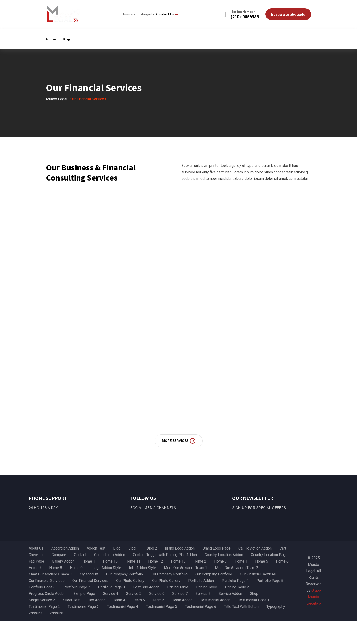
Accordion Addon (65, 548)
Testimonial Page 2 (44, 606)
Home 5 (261, 561)
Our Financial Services (258, 574)
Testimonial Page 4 (122, 606)
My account (89, 574)
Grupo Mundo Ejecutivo (313, 597)
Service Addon (230, 593)
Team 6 (158, 600)
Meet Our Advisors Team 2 (236, 568)
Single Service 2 (42, 600)
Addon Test (96, 548)
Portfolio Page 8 (111, 587)
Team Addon (182, 600)
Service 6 (156, 593)
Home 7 (35, 568)
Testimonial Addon (215, 600)
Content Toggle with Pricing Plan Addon (165, 555)
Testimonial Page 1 (253, 600)
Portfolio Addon (201, 580)
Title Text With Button (241, 606)
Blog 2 (152, 548)
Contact (80, 555)
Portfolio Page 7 (76, 587)
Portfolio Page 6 (42, 587)
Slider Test (71, 600)
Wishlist (35, 613)
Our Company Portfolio (124, 574)
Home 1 (88, 561)
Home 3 (220, 561)
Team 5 (139, 600)
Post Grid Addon (146, 587)
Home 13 (178, 561)
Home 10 (110, 561)
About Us (36, 548)
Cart (283, 548)
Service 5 (133, 593)
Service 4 (110, 593)
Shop (254, 593)
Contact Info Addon (109, 555)
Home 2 (200, 561)
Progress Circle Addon (47, 593)
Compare (59, 555)
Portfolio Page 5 (269, 580)
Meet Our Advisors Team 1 (185, 568)
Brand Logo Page (217, 548)
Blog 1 (133, 548)
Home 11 (133, 561)
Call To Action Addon (255, 548)
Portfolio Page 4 (235, 580)
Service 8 (203, 593)
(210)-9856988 (245, 16)
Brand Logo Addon (180, 548)
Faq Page (36, 561)
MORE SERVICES (178, 441)
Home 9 (76, 568)
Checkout (36, 555)
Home (51, 39)
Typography (275, 606)
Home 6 (282, 561)
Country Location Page (269, 555)
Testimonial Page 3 (83, 606)
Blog (66, 39)
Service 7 (180, 593)
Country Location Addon (224, 555)
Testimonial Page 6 (200, 606)
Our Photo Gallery (130, 580)
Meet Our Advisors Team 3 (50, 574)
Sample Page (84, 593)
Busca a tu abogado (288, 14)
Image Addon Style (105, 568)
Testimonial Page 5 (161, 606)
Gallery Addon (63, 561)
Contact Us (165, 14)
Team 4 (119, 600)
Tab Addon (96, 600)
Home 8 (55, 568)
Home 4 (241, 561)
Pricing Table (177, 587)
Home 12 (155, 561)
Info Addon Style (142, 568)
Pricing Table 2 (237, 587)
